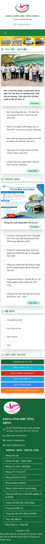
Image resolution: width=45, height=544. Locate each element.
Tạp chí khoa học (22, 385)
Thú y (7, 345)
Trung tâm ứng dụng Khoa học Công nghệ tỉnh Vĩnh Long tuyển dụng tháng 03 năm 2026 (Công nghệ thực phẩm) (22, 238)
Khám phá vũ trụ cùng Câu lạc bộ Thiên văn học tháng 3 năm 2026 (21, 151)
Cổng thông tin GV (22, 368)
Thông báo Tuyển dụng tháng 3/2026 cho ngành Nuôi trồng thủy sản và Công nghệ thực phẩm (21, 253)
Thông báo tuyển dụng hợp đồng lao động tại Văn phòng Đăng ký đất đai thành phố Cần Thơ (22, 267)
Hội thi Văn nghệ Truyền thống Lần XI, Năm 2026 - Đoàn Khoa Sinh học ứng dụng (22, 128)
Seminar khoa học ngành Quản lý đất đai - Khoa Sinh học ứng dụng (22, 163)
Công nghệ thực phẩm (13, 320)
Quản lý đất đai (10, 337)
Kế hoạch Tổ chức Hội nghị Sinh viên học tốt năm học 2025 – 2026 (22, 295)
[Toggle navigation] (5, 32)
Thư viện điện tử (22, 379)
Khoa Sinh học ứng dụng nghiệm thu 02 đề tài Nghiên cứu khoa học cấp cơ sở (22, 139)
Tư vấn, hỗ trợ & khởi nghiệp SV (22, 390)
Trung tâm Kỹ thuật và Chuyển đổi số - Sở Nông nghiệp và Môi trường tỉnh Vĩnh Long (22, 282)
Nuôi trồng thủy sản (12, 328)
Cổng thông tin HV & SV (22, 373)
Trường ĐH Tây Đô (22, 362)
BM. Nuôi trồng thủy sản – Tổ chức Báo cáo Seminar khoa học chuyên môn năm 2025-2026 (21, 115)
